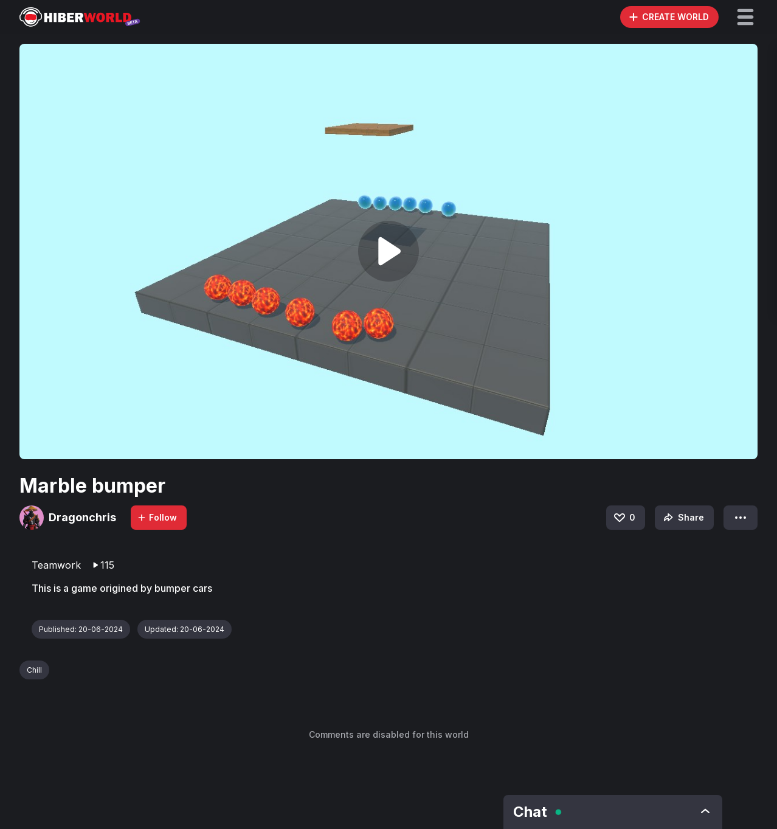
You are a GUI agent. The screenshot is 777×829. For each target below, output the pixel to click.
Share (682, 517)
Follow (157, 517)
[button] (745, 17)
